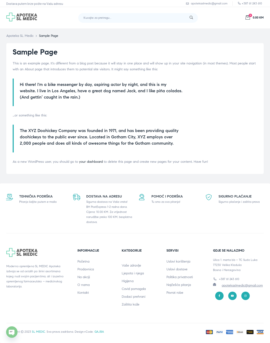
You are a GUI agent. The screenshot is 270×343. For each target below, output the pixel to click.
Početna (83, 261)
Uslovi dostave (177, 269)
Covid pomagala (134, 289)
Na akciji (83, 277)
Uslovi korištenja (178, 261)
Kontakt (83, 293)
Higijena (128, 281)
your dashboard (91, 162)
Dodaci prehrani (133, 297)
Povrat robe (174, 293)
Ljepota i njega (133, 273)
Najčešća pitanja (178, 285)
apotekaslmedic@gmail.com (242, 285)
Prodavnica (85, 269)
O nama (83, 285)
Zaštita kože (130, 304)
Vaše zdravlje (131, 265)
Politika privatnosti (179, 277)
